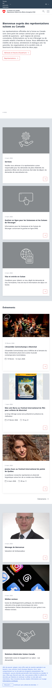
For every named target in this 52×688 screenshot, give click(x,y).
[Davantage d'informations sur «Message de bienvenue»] (45, 511)
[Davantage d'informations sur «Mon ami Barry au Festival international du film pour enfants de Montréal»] (45, 381)
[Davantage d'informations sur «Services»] (45, 132)
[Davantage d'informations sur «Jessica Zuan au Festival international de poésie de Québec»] (45, 442)
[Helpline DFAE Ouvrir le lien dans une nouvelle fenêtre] (11, 661)
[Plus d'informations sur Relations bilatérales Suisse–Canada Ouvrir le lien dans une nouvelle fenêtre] (45, 620)
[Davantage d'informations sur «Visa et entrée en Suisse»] (45, 245)
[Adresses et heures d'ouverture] (17, 53)
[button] (49, 633)
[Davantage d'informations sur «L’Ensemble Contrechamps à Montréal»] (45, 320)
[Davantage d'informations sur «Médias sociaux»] (45, 570)
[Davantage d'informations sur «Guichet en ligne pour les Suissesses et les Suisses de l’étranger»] (45, 189)
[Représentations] (11, 58)
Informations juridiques (10, 681)
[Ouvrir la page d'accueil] (19, 11)
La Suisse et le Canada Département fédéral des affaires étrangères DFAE (21, 11)
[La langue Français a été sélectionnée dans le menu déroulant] (47, 4)
